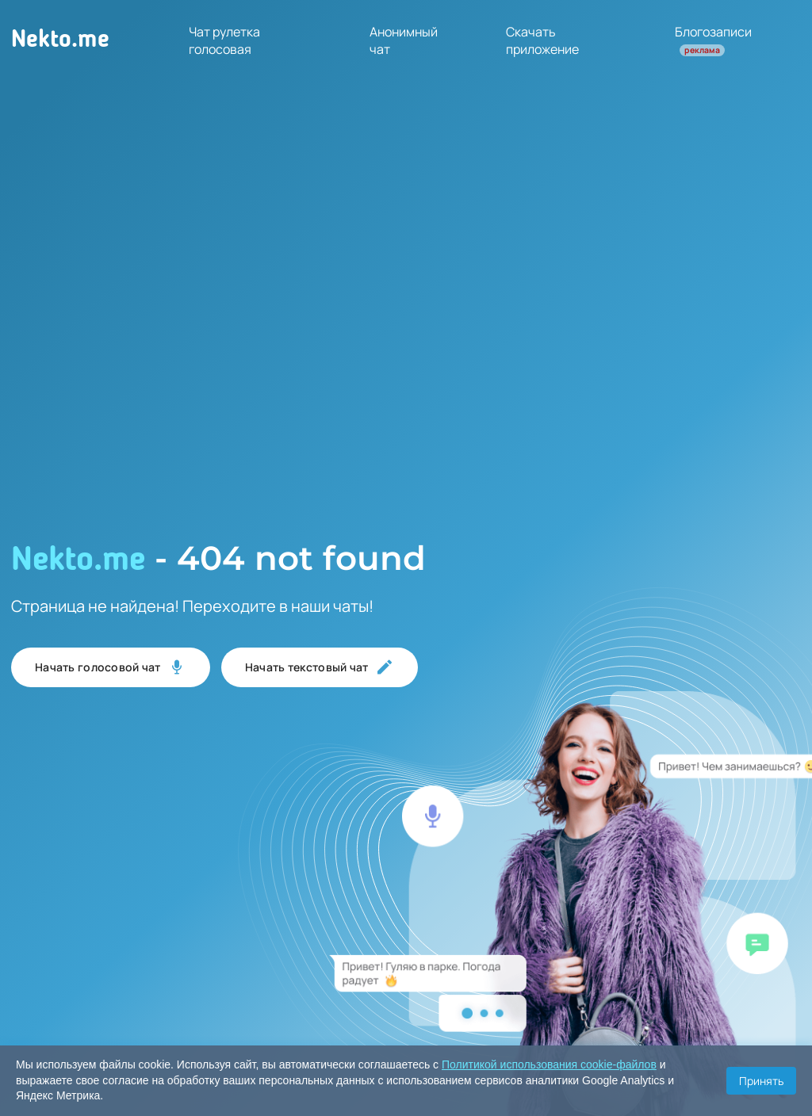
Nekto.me (60, 40)
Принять (761, 1080)
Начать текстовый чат (319, 667)
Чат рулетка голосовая (224, 40)
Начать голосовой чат (110, 667)
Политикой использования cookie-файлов (549, 1064)
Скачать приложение (542, 40)
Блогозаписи (713, 39)
